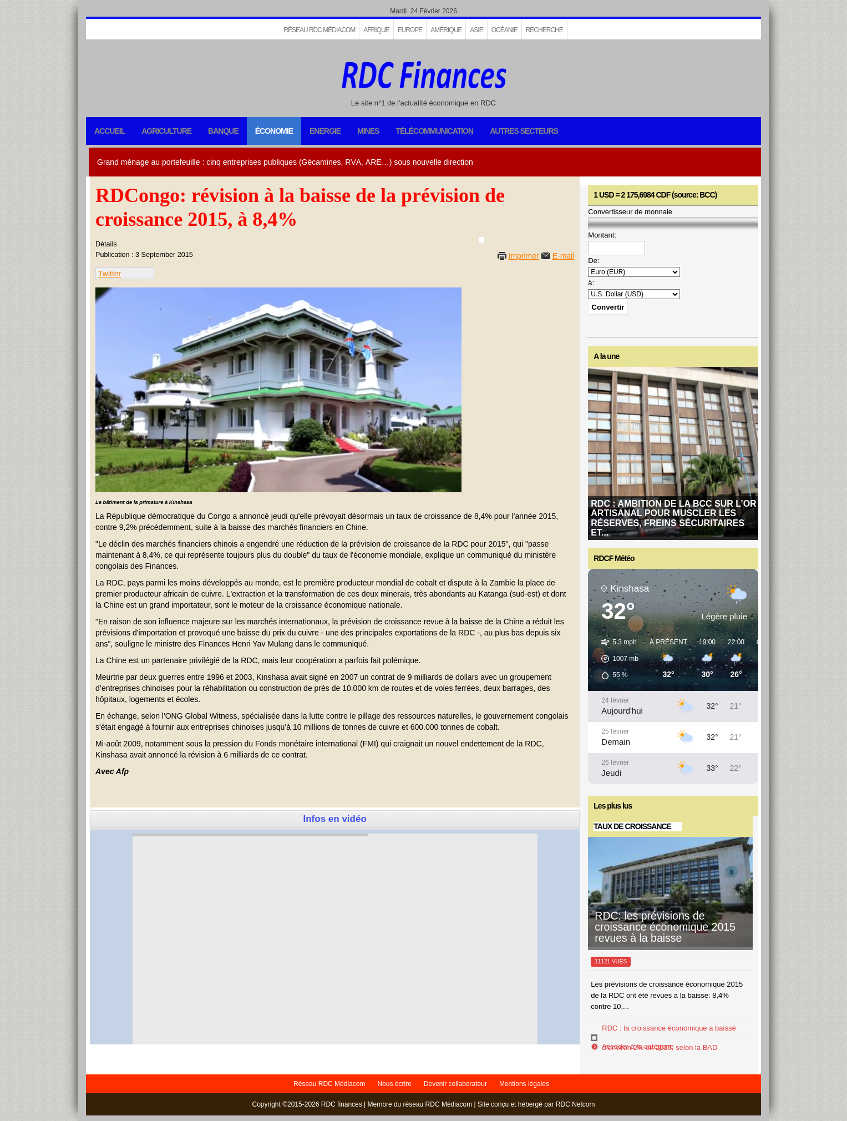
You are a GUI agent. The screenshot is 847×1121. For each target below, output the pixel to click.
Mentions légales (524, 1084)
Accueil (109, 131)
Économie (274, 131)
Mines (368, 131)
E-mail (563, 255)
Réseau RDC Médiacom (319, 30)
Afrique (376, 30)
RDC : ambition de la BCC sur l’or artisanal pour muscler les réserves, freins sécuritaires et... (673, 518)
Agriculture (166, 131)
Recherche (544, 30)
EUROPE (410, 30)
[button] (616, 659)
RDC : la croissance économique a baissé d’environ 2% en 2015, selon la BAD (669, 1038)
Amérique (445, 30)
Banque (223, 131)
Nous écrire (394, 1084)
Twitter (109, 273)
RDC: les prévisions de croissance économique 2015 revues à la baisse (665, 927)
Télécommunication (434, 131)
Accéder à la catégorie (637, 1046)
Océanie (504, 30)
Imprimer (524, 255)
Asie (476, 30)
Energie (325, 131)
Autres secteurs (524, 131)
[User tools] (481, 239)
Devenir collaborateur (455, 1084)
